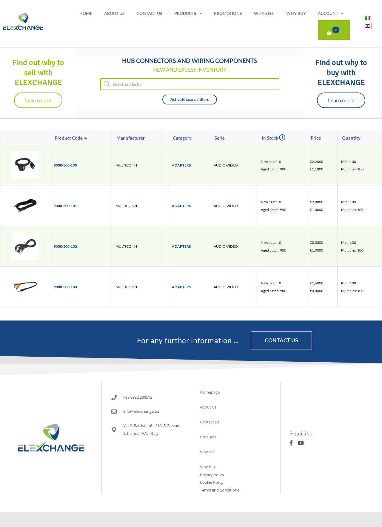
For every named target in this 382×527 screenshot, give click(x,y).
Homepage (210, 392)
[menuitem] (368, 18)
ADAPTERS (181, 165)
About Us (114, 13)
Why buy (296, 13)
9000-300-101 (65, 206)
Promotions (228, 13)
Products (188, 13)
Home (85, 13)
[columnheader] (81, 138)
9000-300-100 (65, 165)
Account (331, 13)
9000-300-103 (65, 287)
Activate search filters (189, 99)
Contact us (149, 13)
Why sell (264, 13)
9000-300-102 (65, 246)
